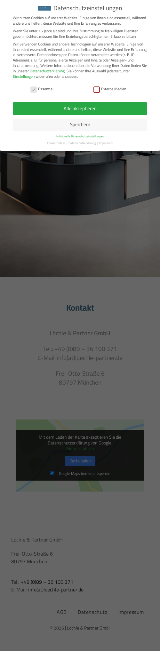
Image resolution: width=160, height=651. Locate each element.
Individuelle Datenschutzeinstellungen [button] (80, 136)
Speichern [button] (80, 124)
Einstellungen (24, 76)
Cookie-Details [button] (56, 143)
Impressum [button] (106, 143)
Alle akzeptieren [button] (80, 108)
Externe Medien (109, 89)
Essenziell (42, 89)
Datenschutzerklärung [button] (82, 143)
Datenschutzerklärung (47, 70)
